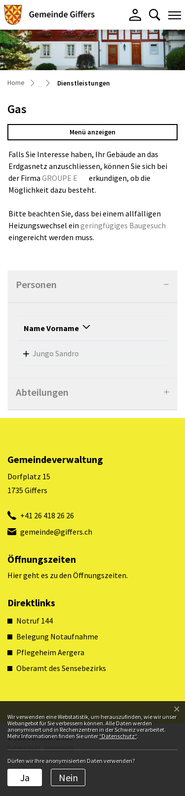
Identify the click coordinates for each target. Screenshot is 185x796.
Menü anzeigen (92, 131)
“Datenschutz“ (118, 736)
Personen (36, 284)
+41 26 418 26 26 (47, 551)
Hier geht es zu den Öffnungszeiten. (67, 611)
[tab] (92, 287)
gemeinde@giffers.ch (56, 567)
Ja (25, 777)
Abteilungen (42, 427)
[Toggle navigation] (174, 15)
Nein (68, 777)
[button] (154, 15)
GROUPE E (59, 178)
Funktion (101, 340)
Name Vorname (40, 334)
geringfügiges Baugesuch (123, 225)
